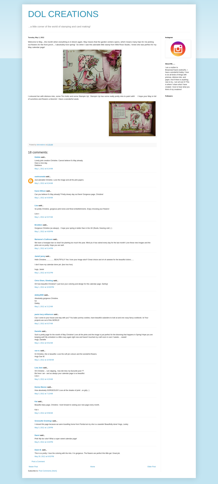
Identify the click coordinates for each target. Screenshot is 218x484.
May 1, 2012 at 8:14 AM (44, 169)
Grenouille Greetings (43, 421)
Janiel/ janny (40, 256)
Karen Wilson (40, 191)
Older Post (151, 467)
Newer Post (33, 467)
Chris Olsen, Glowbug (44, 281)
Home (92, 467)
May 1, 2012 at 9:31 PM (44, 273)
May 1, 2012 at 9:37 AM (44, 217)
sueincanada (40, 177)
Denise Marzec (41, 387)
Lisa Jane (39, 368)
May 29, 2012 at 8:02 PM (44, 456)
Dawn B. (38, 450)
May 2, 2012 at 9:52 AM (44, 343)
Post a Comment (38, 462)
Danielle (38, 331)
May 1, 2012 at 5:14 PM (44, 248)
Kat (36, 402)
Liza (36, 206)
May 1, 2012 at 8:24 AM (44, 183)
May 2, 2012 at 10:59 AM (44, 360)
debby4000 (39, 295)
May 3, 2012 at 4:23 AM (44, 379)
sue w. (37, 351)
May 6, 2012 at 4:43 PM (44, 442)
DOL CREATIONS (63, 14)
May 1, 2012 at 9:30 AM (44, 198)
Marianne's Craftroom (44, 239)
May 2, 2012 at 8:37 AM (44, 324)
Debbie (37, 157)
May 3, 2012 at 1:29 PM (44, 428)
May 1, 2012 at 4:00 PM (44, 231)
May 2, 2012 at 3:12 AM (44, 307)
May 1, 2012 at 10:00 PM (44, 287)
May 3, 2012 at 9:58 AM (44, 413)
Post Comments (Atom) (48, 471)
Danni (37, 435)
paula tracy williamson (44, 314)
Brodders (38, 225)
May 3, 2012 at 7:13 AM (44, 394)
